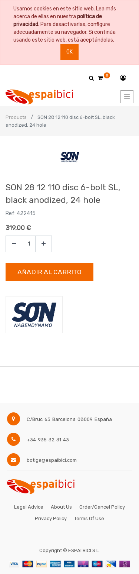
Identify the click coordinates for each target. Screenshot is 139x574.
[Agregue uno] (43, 244)
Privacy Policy (51, 518)
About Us (61, 507)
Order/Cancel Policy (102, 507)
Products (16, 117)
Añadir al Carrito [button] (49, 272)
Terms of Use (89, 518)
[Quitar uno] (14, 244)
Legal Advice (28, 507)
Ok (69, 52)
